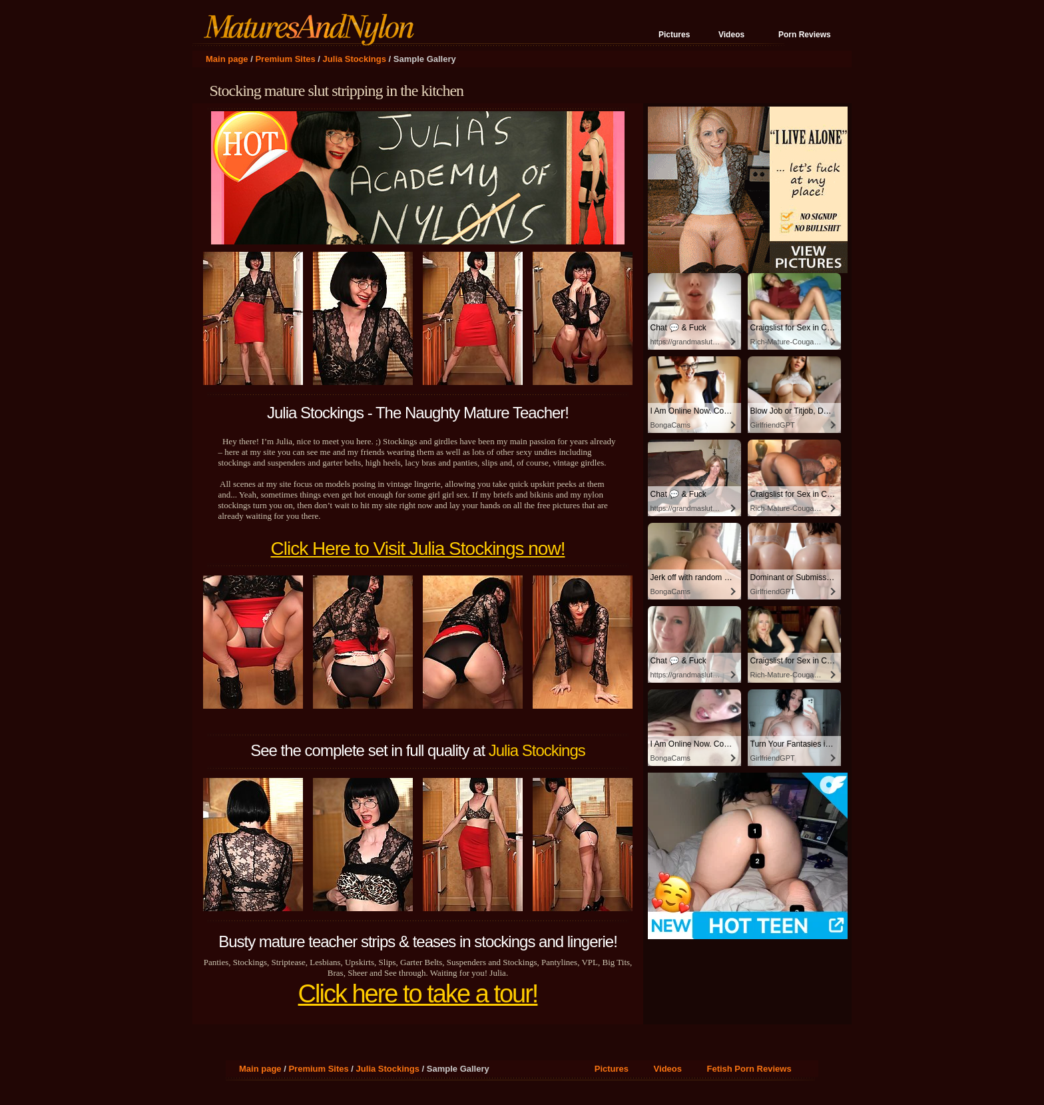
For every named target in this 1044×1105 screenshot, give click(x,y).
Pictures (674, 34)
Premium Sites (285, 59)
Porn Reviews (804, 34)
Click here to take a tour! (418, 994)
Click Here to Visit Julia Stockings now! (418, 548)
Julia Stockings (354, 59)
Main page (227, 59)
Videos (731, 34)
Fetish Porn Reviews (748, 1069)
